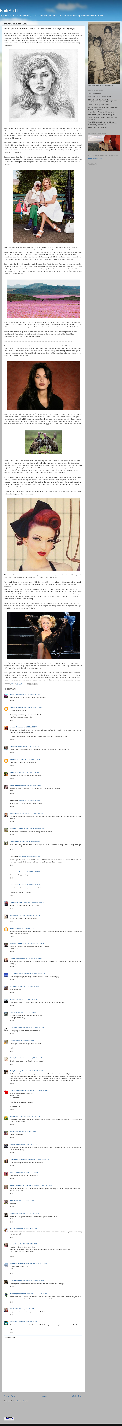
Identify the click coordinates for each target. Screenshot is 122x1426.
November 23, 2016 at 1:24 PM (26, 1244)
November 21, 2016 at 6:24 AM (26, 999)
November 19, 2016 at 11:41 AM (28, 772)
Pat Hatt (12, 999)
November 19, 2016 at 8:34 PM (33, 813)
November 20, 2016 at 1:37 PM (29, 915)
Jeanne (12, 1144)
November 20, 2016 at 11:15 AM (30, 885)
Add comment (10, 1337)
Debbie (12, 1229)
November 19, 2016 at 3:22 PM (30, 800)
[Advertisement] (31, 1406)
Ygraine (12, 1012)
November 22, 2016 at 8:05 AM (38, 1159)
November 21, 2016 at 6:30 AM (26, 1012)
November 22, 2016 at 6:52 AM (26, 1144)
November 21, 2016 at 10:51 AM (34, 1058)
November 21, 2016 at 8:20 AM (33, 1027)
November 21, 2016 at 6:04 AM (28, 986)
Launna (13, 727)
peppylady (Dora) (16, 943)
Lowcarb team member (18, 1090)
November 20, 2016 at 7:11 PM (31, 958)
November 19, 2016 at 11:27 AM (30, 759)
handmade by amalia (17, 1263)
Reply (12, 701)
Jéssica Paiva (15, 707)
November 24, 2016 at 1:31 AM (33, 1280)
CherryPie (13, 746)
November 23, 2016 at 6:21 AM (29, 1213)
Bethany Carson (16, 813)
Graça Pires (14, 1213)
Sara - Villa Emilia (16, 1027)
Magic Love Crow (16, 902)
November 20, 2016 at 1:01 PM (33, 902)
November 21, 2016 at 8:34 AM (23, 1041)
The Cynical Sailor (16, 973)
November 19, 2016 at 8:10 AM (29, 694)
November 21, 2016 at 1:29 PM (32, 1071)
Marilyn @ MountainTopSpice (20, 1185)
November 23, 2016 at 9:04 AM (26, 1229)
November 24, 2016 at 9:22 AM (37, 1294)
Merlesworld (14, 785)
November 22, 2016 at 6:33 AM (25, 1131)
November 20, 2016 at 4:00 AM (29, 841)
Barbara (12, 928)
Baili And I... (11, 10)
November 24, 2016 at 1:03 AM (36, 1263)
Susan (12, 1309)
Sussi (12, 1131)
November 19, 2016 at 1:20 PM (30, 785)
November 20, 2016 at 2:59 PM (33, 943)
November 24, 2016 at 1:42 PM (25, 1309)
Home (44, 1396)
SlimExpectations (16, 1280)
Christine (13, 772)
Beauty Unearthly (16, 1058)
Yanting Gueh (15, 958)
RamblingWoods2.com (18, 1294)
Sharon (12, 1172)
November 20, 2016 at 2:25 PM (26, 928)
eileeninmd (14, 841)
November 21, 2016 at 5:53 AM (34, 973)
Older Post (77, 1396)
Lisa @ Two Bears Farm (18, 1159)
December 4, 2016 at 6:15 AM (26, 1322)
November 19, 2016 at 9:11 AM (31, 707)
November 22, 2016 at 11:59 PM (25, 1200)
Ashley (12, 1244)
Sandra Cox (14, 915)
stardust (13, 1322)
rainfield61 (13, 986)
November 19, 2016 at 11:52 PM (33, 828)
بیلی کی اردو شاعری (95, 158)
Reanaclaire (14, 1116)
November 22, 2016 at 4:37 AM (29, 1116)
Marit (11, 1200)
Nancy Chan (14, 694)
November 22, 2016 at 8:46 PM (42, 1185)
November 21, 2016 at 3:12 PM (37, 1090)
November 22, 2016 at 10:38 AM (27, 1172)
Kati (11, 1041)
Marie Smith (14, 759)
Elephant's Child (16, 828)
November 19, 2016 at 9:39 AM (26, 727)
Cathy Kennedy (15, 1071)
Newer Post (9, 1396)
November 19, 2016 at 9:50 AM (28, 746)
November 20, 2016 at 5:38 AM (29, 857)
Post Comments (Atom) (22, 1401)
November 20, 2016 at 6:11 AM (29, 872)
